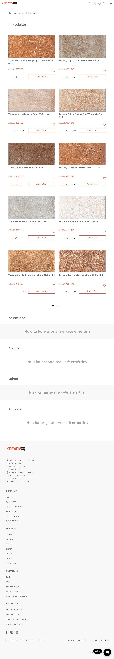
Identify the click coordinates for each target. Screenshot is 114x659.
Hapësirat (12, 529)
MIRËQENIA (10, 582)
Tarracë (9, 554)
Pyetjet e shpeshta (14, 624)
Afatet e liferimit (13, 614)
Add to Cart (41, 77)
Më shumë (57, 306)
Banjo (9, 535)
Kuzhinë (9, 539)
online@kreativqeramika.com (17, 481)
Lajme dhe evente (13, 507)
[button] (99, 3)
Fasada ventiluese (14, 586)
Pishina (9, 558)
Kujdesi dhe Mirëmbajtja (17, 596)
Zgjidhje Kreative (13, 591)
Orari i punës (12, 521)
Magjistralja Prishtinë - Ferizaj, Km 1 (20, 460)
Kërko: (12, 13)
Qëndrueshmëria (13, 502)
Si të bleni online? (14, 610)
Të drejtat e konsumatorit (18, 619)
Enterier (10, 544)
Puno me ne (11, 511)
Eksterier (10, 549)
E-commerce (13, 604)
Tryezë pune (11, 563)
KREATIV (105, 640)
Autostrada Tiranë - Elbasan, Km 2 (20, 472)
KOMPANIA (11, 491)
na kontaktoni (12, 516)
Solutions (12, 571)
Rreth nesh (11, 497)
